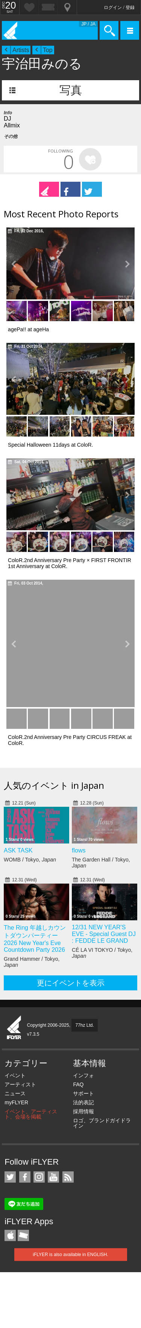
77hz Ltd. (84, 1025)
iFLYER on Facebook (24, 1177)
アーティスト (20, 1084)
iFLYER (14, 1028)
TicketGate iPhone (23, 1235)
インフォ (83, 1075)
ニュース (15, 1093)
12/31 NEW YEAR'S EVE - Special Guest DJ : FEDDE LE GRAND (104, 934)
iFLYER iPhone (10, 1235)
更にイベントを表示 (71, 983)
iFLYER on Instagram (39, 1177)
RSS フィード (68, 1177)
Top (48, 50)
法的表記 (83, 1102)
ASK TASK (18, 850)
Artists (20, 50)
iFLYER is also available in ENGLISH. (70, 1254)
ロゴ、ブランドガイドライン (102, 1123)
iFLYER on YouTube (53, 1177)
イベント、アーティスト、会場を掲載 (31, 1114)
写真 (70, 90)
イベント (15, 1075)
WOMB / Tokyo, (30, 860)
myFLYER (16, 1102)
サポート (83, 1093)
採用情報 (83, 1111)
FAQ (78, 1084)
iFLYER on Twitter (10, 1177)
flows (78, 850)
